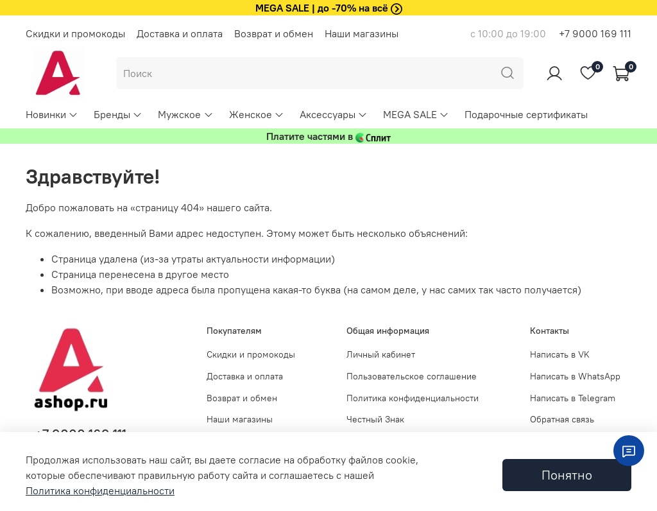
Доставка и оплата (180, 33)
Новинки (52, 114)
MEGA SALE (416, 114)
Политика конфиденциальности (412, 398)
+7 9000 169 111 (595, 33)
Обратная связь (562, 419)
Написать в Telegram (572, 398)
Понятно (567, 475)
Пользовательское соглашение (411, 376)
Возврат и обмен (273, 33)
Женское (256, 114)
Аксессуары (334, 114)
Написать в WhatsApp (575, 376)
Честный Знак (375, 419)
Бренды (118, 114)
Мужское (185, 114)
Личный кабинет (380, 354)
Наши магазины (361, 33)
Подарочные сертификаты (526, 114)
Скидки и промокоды (75, 33)
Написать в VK (560, 354)
